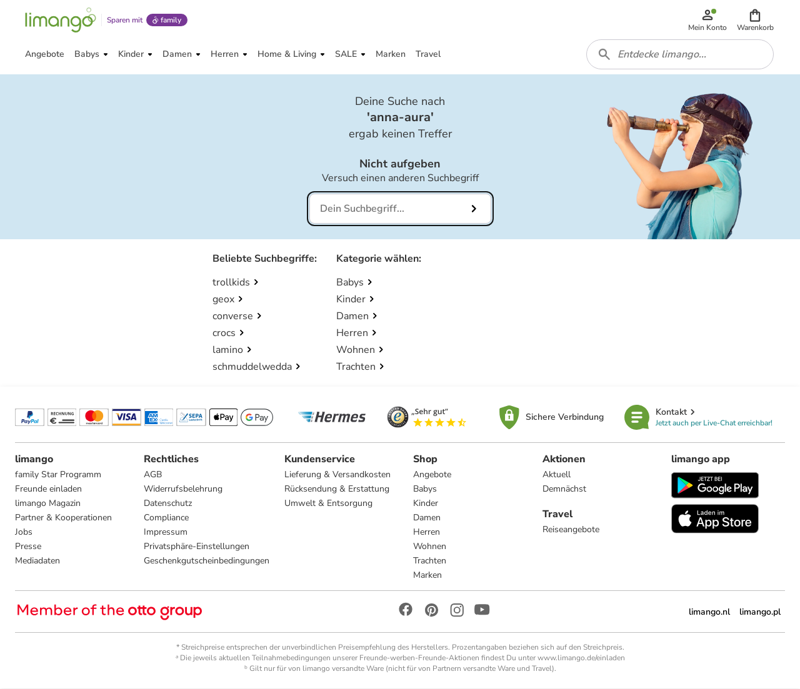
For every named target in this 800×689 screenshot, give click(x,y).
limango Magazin (48, 504)
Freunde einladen (48, 489)
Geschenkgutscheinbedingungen (206, 561)
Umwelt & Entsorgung (328, 504)
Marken (427, 576)
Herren (426, 532)
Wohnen (429, 547)
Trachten (429, 561)
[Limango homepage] (60, 20)
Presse (28, 547)
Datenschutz (168, 504)
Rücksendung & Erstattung (336, 489)
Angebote (432, 475)
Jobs (23, 532)
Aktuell (556, 475)
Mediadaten (37, 561)
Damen (427, 518)
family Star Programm (58, 475)
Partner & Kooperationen (63, 518)
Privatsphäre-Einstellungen (196, 547)
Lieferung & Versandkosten (337, 475)
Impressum (166, 532)
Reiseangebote (570, 530)
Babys (425, 489)
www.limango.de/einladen (581, 658)
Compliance (166, 518)
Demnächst (564, 489)
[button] (755, 20)
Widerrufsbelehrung (183, 489)
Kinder (425, 504)
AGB (153, 475)
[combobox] (680, 55)
